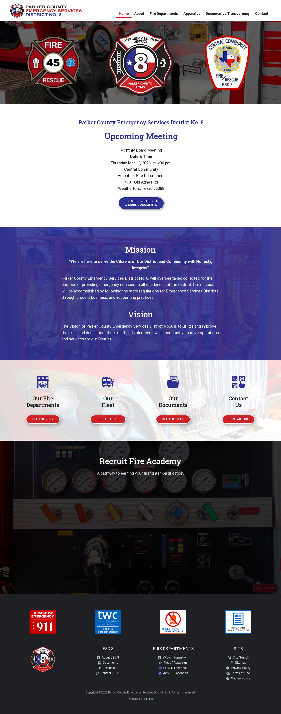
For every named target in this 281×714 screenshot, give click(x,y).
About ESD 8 (110, 657)
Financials (110, 668)
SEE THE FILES (173, 419)
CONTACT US (238, 419)
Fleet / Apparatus (176, 662)
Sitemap (240, 662)
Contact (261, 13)
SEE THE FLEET (108, 419)
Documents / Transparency (228, 13)
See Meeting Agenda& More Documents (141, 203)
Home (124, 13)
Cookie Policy (240, 678)
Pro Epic (148, 698)
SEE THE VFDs (42, 419)
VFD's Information (175, 657)
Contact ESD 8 (110, 673)
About (139, 13)
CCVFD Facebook (175, 668)
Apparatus (191, 13)
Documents (110, 662)
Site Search (241, 657)
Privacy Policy (241, 668)
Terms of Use (240, 673)
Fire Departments (164, 13)
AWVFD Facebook (175, 673)
